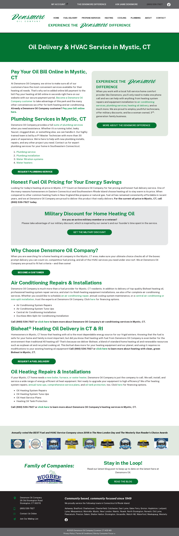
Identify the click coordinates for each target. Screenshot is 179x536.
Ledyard (162, 508)
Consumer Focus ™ (107, 533)
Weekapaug (152, 514)
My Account (58, 4)
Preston (79, 514)
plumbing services (117, 105)
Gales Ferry (134, 508)
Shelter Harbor (97, 514)
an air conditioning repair (75, 295)
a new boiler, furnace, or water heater (66, 377)
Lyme (67, 511)
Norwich (148, 511)
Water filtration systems (29, 159)
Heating (109, 18)
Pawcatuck (70, 514)
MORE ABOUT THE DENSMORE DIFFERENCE (126, 125)
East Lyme (123, 508)
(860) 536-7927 (155, 4)
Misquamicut (76, 511)
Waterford (141, 514)
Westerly (163, 514)
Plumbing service (26, 151)
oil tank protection (95, 384)
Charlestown (89, 508)
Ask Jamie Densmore (126, 4)
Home (56, 18)
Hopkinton (153, 508)
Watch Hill (131, 514)
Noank (123, 511)
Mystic (96, 511)
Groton (144, 508)
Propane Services (91, 18)
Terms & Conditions (84, 533)
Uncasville (120, 514)
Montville (87, 511)
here (92, 299)
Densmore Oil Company (83, 530)
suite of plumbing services (68, 124)
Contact (161, 18)
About (148, 18)
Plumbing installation (28, 155)
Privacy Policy (69, 533)
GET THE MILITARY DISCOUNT (89, 232)
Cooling (121, 18)
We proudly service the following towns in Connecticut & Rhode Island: (97, 503)
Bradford (78, 508)
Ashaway (69, 508)
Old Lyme (157, 511)
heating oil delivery (138, 105)
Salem (87, 514)
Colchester (113, 508)
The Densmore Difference (91, 4)
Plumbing (136, 18)
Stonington (110, 514)
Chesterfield (101, 508)
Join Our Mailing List (29, 519)
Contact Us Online (28, 513)
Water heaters (24, 162)
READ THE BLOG (123, 481)
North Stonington (135, 511)
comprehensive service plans (63, 384)
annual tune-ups (37, 384)
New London (106, 511)
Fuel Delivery (70, 18)
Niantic (116, 511)
